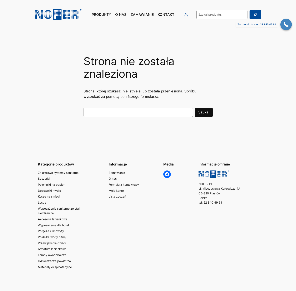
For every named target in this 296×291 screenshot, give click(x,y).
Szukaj (203, 112)
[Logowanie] (186, 14)
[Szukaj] (255, 14)
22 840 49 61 (213, 202)
